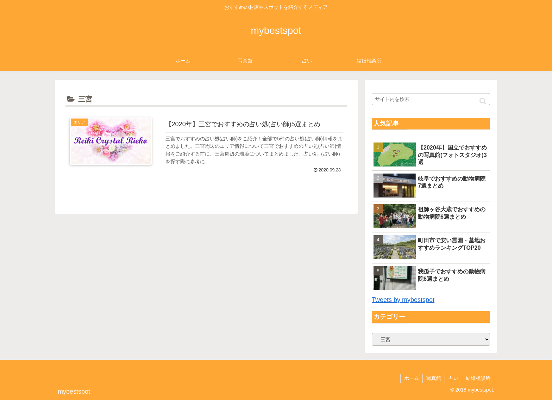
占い (453, 378)
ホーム (411, 378)
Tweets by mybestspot (403, 299)
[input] (431, 99)
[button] (483, 101)
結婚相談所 (478, 378)
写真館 (433, 378)
